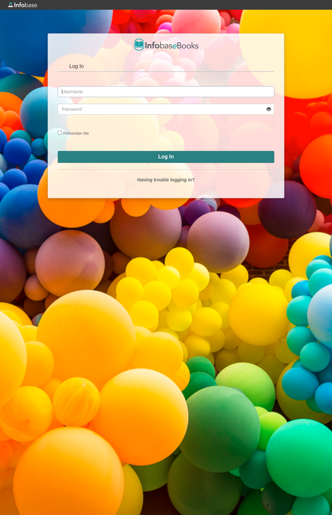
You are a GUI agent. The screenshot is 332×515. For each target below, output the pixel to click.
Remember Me (76, 133)
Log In (76, 66)
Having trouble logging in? (166, 179)
